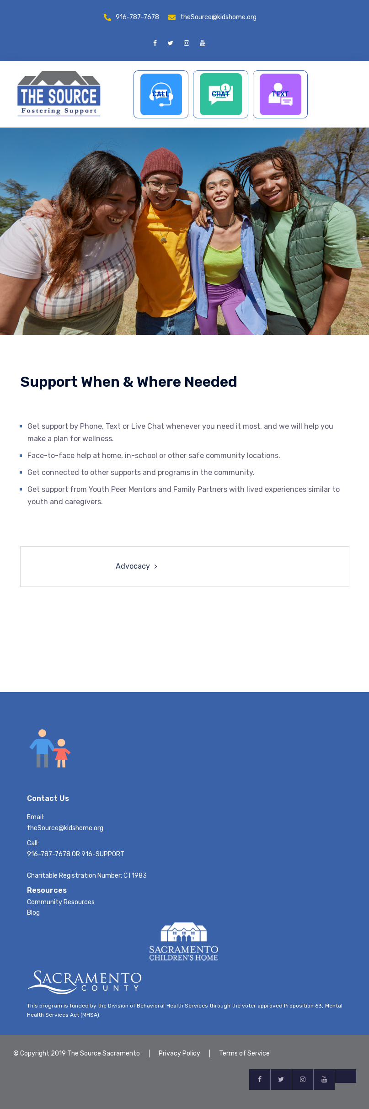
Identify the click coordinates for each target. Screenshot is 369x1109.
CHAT (221, 94)
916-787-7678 (137, 17)
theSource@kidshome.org (218, 17)
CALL (161, 94)
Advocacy (133, 566)
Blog (33, 913)
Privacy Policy (179, 1053)
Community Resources (61, 902)
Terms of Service (244, 1053)
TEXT (280, 94)
